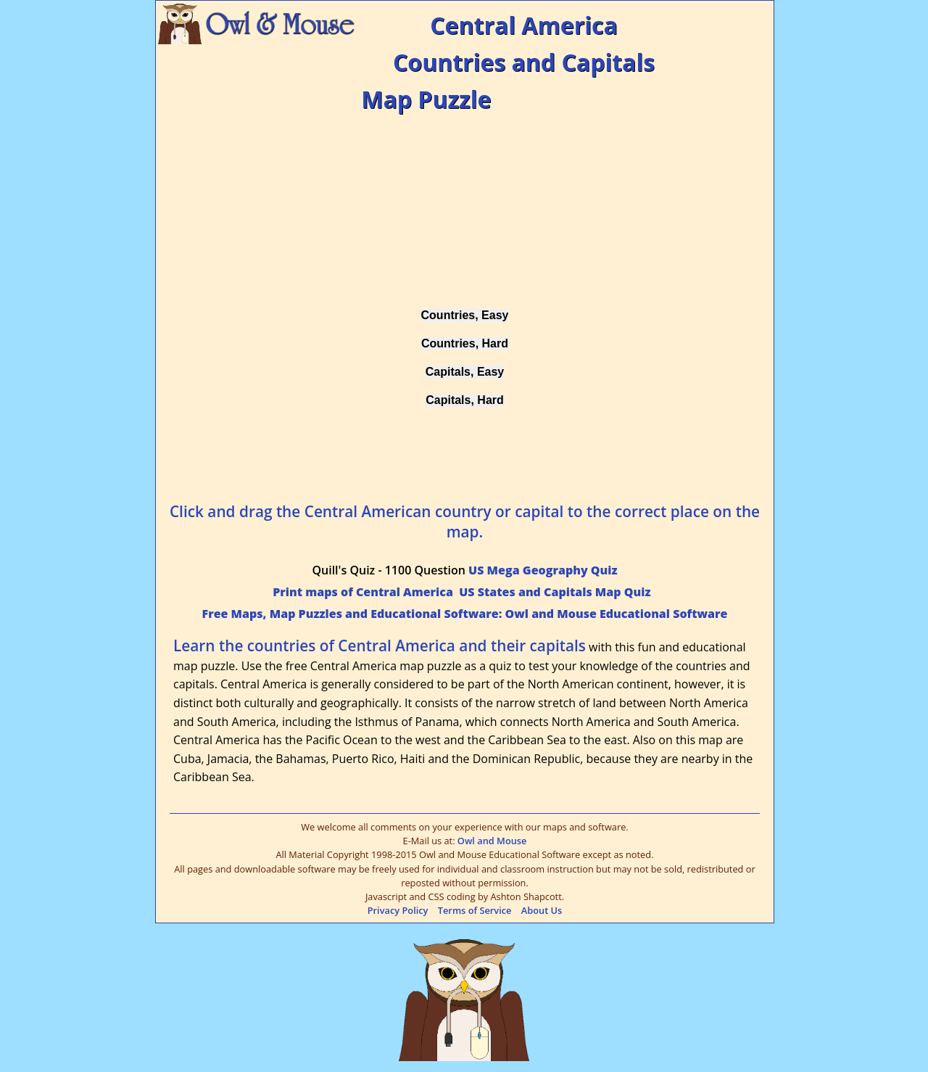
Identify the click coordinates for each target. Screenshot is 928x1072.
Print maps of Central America (363, 592)
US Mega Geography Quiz (542, 570)
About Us (542, 910)
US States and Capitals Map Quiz (554, 592)
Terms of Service (475, 910)
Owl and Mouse (492, 840)
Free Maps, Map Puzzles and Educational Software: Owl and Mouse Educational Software (465, 614)
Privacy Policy (398, 910)
